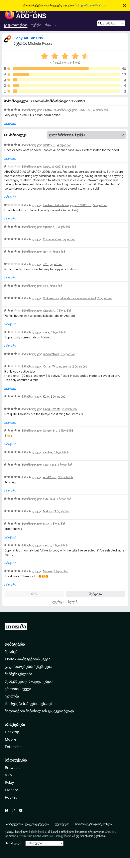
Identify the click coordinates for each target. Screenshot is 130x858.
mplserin (48, 226)
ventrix (47, 452)
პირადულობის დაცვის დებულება (27, 824)
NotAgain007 (51, 166)
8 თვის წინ (63, 226)
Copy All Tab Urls (28, 38)
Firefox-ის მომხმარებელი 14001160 (67, 205)
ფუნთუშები (62, 824)
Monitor (11, 790)
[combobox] (111, 23)
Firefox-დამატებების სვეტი (27, 659)
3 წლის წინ (66, 430)
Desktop (12, 732)
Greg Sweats (51, 409)
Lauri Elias (49, 464)
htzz (46, 523)
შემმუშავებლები (18, 674)
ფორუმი (12, 696)
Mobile (10, 739)
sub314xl (49, 499)
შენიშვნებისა (37, 831)
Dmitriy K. (49, 145)
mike (46, 332)
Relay (9, 782)
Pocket (11, 797)
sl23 (45, 264)
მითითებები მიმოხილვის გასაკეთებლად (39, 711)
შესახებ (11, 652)
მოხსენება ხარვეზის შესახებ (28, 704)
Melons (48, 511)
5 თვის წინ (69, 166)
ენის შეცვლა (13, 843)
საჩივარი (10, 123)
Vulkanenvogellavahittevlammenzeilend (69, 298)
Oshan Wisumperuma (57, 366)
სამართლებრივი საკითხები (93, 824)
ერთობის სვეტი (18, 689)
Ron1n (47, 251)
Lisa (45, 285)
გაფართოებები (15, 25)
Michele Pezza (40, 43)
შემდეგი (95, 594)
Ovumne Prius (52, 239)
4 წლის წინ (100, 110)
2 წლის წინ (104, 298)
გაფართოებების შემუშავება (28, 666)
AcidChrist (49, 477)
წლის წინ (69, 239)
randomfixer (51, 354)
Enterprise (13, 747)
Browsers (12, 768)
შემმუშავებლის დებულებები (28, 681)
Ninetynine (50, 430)
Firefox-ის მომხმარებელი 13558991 (67, 110)
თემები (36, 25)
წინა (34, 594)
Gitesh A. (49, 310)
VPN (8, 775)
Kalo (46, 396)
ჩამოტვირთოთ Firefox (90, 5)
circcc (47, 545)
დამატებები (15, 644)
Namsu (47, 571)
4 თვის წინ (64, 145)
